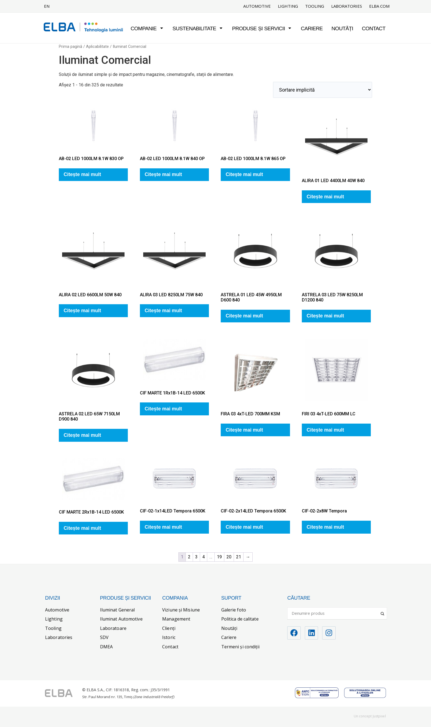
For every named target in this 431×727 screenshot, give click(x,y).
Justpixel (379, 716)
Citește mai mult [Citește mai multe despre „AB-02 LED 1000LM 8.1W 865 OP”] (244, 174)
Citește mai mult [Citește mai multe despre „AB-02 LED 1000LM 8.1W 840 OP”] (163, 174)
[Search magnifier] (383, 611)
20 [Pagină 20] (228, 556)
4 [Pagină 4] (203, 556)
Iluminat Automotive (121, 619)
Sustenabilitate (198, 28)
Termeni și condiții (240, 647)
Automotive (257, 6)
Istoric (168, 637)
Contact (374, 28)
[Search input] (335, 613)
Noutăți (342, 28)
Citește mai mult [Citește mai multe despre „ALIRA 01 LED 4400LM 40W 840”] (325, 196)
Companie (147, 28)
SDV (104, 637)
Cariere (312, 28)
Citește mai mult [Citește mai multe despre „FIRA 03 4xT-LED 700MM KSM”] (244, 430)
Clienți (168, 628)
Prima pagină (70, 46)
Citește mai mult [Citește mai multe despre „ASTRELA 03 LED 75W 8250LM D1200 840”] (325, 316)
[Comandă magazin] (322, 90)
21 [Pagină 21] (238, 556)
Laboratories (346, 6)
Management (176, 619)
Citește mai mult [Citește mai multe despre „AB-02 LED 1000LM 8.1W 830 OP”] (82, 174)
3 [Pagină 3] (196, 556)
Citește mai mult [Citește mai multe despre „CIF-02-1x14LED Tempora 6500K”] (163, 527)
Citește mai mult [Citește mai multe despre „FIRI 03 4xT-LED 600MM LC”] (325, 430)
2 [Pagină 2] (189, 556)
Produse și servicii (262, 28)
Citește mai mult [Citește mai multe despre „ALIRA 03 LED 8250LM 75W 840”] (163, 310)
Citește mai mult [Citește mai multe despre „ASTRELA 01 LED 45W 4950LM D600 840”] (244, 316)
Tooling (314, 6)
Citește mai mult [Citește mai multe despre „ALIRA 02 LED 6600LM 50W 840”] (82, 310)
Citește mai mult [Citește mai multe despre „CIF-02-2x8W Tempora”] (325, 527)
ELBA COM (379, 6)
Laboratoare (113, 628)
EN (46, 6)
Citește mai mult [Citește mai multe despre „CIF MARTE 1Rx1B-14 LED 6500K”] (163, 408)
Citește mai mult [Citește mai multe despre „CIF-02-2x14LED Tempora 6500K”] (244, 527)
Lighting (288, 6)
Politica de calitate (240, 619)
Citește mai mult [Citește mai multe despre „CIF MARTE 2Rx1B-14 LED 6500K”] (82, 528)
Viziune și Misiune (181, 610)
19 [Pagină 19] (219, 556)
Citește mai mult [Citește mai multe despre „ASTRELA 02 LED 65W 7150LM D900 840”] (82, 435)
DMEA (106, 647)
